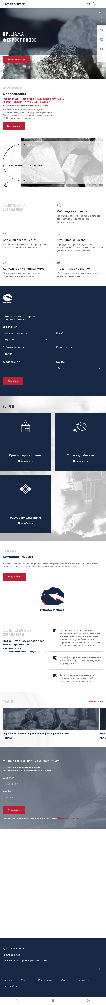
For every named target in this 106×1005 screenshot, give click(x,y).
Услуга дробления (80, 455)
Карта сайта (10, 986)
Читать (7, 738)
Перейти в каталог (16, 59)
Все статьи (96, 702)
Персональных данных (68, 818)
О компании (45, 980)
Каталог (7, 980)
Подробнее (25, 461)
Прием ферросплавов (25, 455)
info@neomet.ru (12, 955)
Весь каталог (14, 126)
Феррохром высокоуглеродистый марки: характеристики (36, 733)
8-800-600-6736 (15, 948)
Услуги (25, 980)
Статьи (65, 980)
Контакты (84, 980)
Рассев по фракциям (25, 517)
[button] (100, 13)
